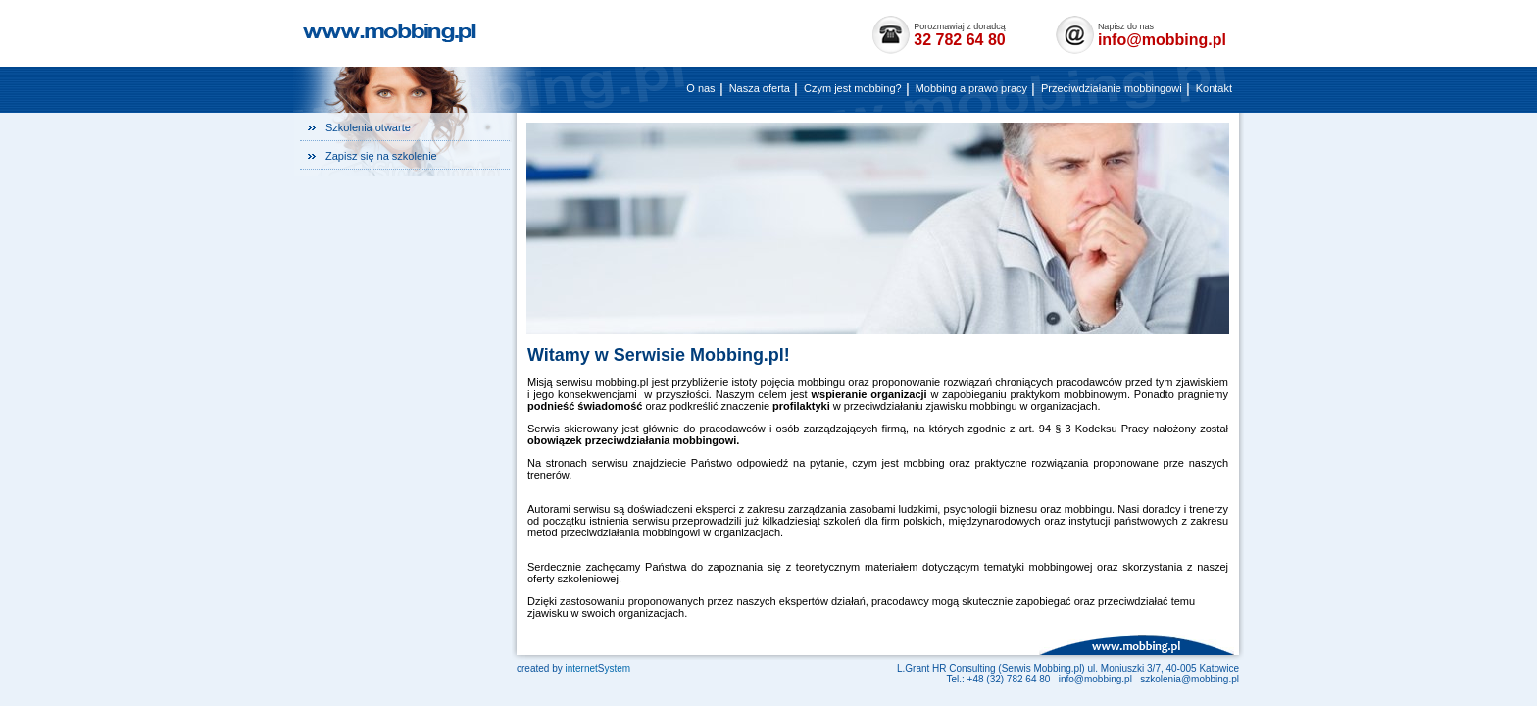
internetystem (597, 668)
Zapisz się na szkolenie (381, 156)
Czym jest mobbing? (853, 88)
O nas (700, 88)
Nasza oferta (759, 88)
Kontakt (1214, 88)
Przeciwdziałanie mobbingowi (1111, 88)
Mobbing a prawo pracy (971, 88)
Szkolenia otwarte (368, 127)
